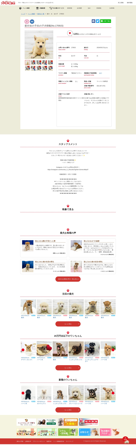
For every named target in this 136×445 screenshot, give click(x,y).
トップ (23, 14)
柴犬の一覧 (40, 14)
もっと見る (68, 324)
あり (100, 74)
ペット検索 (31, 14)
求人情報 (121, 3)
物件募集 (130, 3)
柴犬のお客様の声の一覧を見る (68, 280)
